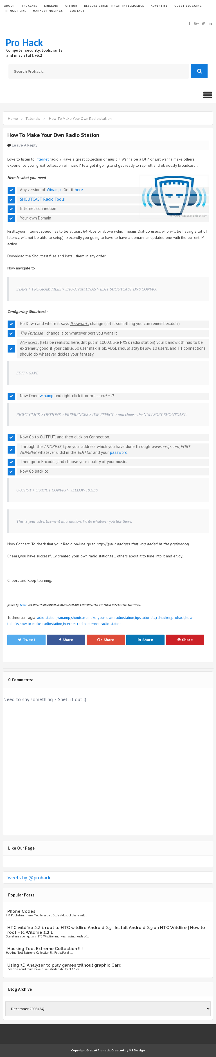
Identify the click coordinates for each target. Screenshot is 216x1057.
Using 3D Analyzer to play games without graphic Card (64, 965)
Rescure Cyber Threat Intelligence (114, 6)
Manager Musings (48, 11)
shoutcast (79, 617)
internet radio (74, 623)
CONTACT (77, 11)
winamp (46, 395)
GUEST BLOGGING (188, 6)
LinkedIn (51, 6)
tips (138, 617)
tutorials (148, 617)
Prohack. (104, 1050)
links (15, 623)
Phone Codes (21, 911)
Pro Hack (24, 42)
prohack (177, 617)
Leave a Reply (24, 145)
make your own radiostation (110, 617)
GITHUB (71, 6)
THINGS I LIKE (15, 11)
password (118, 452)
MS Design (137, 1050)
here (79, 189)
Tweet (26, 640)
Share (66, 640)
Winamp (54, 189)
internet (42, 159)
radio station (46, 617)
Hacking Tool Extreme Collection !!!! (45, 948)
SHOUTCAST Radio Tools (42, 199)
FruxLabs (29, 6)
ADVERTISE (159, 6)
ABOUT (9, 6)
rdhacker (163, 617)
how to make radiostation (41, 623)
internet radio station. (104, 623)
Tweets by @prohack (27, 877)
